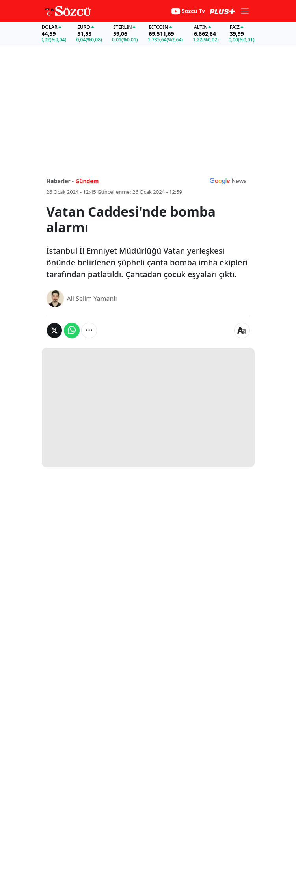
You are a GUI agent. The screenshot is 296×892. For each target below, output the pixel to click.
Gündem (87, 181)
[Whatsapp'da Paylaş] (72, 330)
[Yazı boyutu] (242, 330)
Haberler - (60, 181)
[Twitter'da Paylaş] (54, 330)
